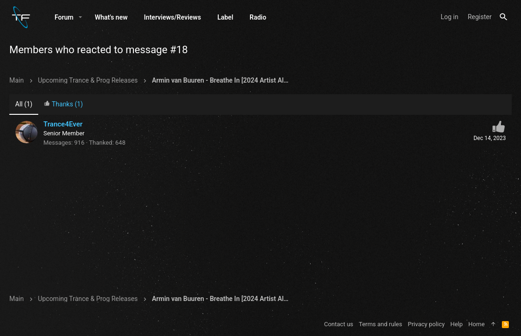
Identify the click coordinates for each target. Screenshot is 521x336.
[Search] (503, 17)
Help (456, 324)
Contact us (339, 324)
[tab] (63, 104)
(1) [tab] (24, 104)
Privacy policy (426, 324)
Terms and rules (380, 324)
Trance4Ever (63, 124)
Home (476, 324)
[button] (80, 17)
